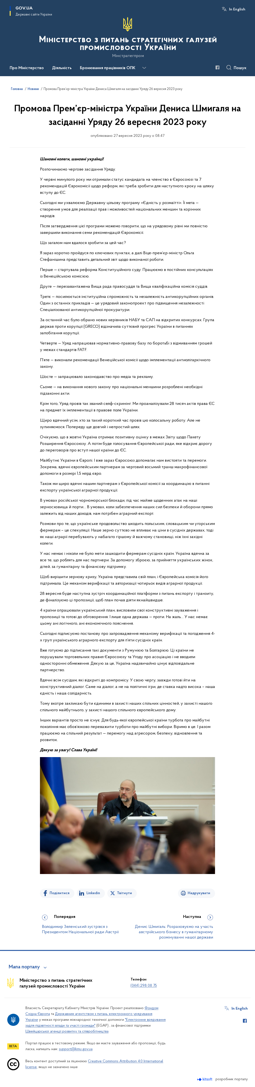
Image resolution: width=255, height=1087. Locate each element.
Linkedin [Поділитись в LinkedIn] (93, 893)
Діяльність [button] (62, 68)
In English (237, 9)
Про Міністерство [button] (27, 68)
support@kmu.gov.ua (76, 1049)
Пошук (240, 68)
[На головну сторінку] (127, 37)
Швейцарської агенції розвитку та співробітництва (66, 1031)
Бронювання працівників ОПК (107, 68)
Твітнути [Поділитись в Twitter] (124, 893)
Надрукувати (199, 893)
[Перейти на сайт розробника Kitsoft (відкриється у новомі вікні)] (205, 1079)
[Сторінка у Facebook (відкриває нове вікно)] (217, 67)
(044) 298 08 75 (144, 986)
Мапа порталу (24, 967)
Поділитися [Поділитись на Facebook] (60, 893)
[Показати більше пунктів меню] (144, 68)
